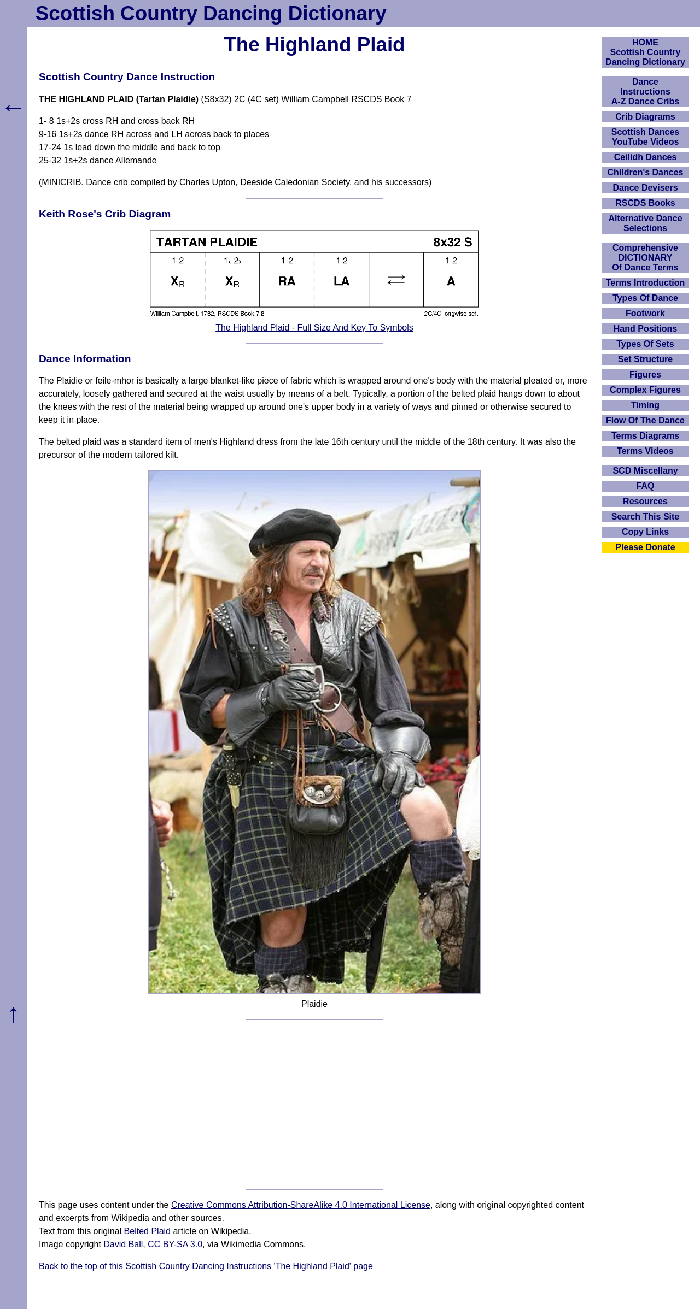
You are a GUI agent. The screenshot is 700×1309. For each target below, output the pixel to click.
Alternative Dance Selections (645, 223)
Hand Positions (645, 328)
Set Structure (645, 359)
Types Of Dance (645, 298)
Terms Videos (645, 451)
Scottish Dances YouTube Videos (645, 136)
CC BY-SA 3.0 (175, 1244)
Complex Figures (645, 389)
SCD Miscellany (645, 470)
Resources (645, 501)
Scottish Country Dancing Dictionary (211, 13)
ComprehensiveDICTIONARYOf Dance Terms (645, 257)
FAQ (646, 486)
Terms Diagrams (645, 435)
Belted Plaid (147, 1231)
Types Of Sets (645, 344)
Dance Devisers (645, 187)
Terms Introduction (645, 282)
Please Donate (645, 547)
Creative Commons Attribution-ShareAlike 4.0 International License (300, 1205)
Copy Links (645, 531)
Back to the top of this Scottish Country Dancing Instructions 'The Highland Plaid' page (206, 1266)
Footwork (645, 313)
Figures (645, 374)
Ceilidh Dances (645, 157)
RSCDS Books (645, 203)
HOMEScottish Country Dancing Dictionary (645, 52)
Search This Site (645, 516)
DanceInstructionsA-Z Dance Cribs (645, 91)
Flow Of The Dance (645, 420)
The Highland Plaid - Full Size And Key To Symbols (314, 327)
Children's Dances (646, 172)
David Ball (123, 1244)
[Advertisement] (314, 1104)
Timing (645, 405)
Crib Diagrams (645, 116)
